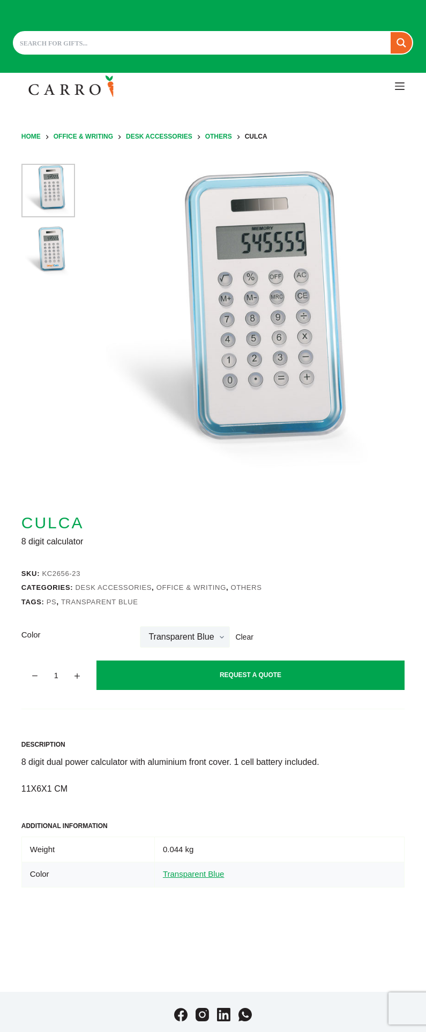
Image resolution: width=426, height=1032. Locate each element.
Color (31, 634)
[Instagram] (202, 1014)
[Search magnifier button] (401, 43)
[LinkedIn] (223, 1014)
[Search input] (203, 43)
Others (245, 587)
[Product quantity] (56, 675)
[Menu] (400, 86)
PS (52, 602)
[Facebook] (181, 1014)
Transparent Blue (99, 602)
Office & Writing (191, 587)
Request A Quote (250, 675)
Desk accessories (113, 587)
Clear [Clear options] (244, 637)
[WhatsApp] (245, 1014)
